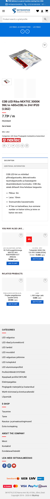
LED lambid (7, 347)
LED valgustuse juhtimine (13, 357)
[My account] (42, 11)
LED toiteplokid (9, 362)
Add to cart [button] (12, 263)
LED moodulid (8, 352)
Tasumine (6, 411)
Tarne (4, 416)
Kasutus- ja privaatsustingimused (16, 421)
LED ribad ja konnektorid (20, 27)
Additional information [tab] (14, 166)
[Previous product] (27, 31)
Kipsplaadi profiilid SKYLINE (14, 377)
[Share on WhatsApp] (4, 146)
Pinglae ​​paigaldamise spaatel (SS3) (13, 296)
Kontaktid (6, 446)
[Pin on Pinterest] (22, 146)
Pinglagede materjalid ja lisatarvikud (31, 136)
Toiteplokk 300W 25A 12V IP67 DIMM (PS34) (37, 251)
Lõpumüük (6, 397)
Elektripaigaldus (9, 382)
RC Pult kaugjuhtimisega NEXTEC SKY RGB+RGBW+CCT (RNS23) (13, 253)
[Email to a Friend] (18, 146)
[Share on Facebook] (9, 146)
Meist (4, 441)
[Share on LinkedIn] (27, 146)
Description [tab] (9, 160)
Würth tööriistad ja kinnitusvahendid (18, 392)
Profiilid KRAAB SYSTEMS (13, 372)
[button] (3, 11)
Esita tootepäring (9, 426)
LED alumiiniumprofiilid (12, 367)
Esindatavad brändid (11, 451)
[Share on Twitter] (13, 146)
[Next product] (22, 31)
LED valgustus (8, 337)
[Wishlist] (37, 11)
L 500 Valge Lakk (37, 295)
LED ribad (37, 27)
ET (43, 4)
